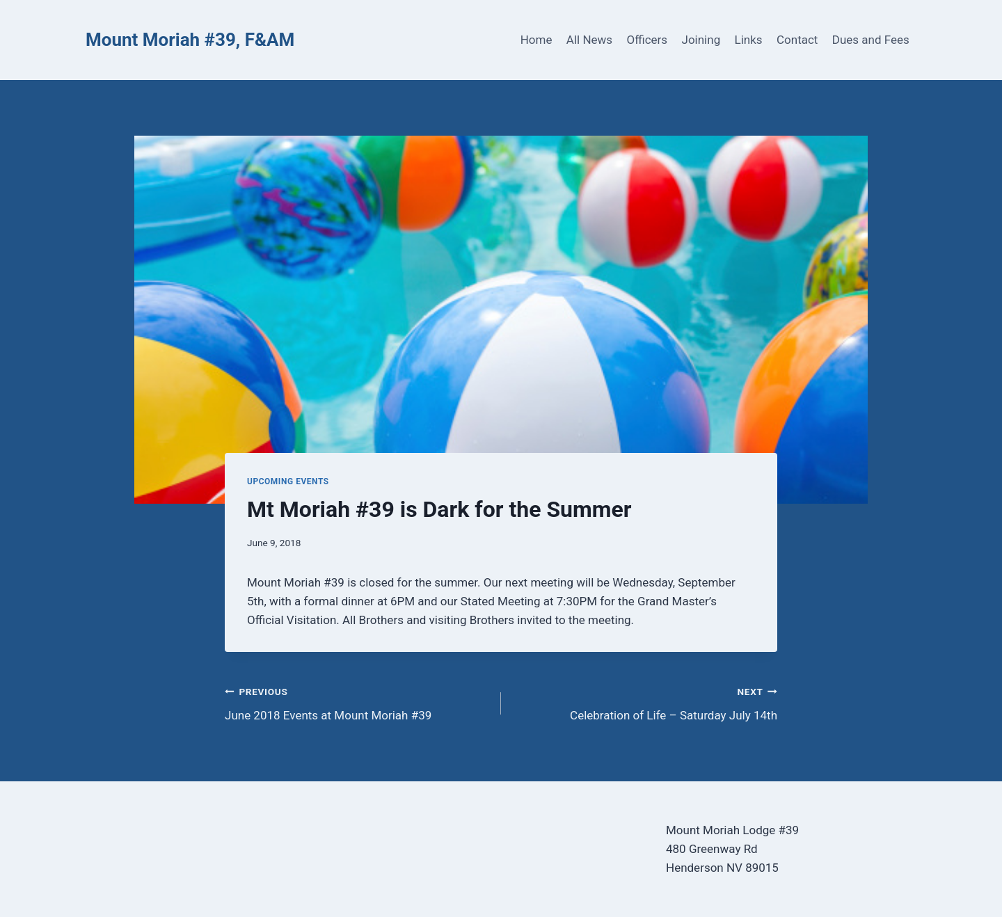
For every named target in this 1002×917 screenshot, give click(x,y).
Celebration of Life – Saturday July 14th (645, 702)
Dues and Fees (870, 40)
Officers (646, 40)
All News (589, 40)
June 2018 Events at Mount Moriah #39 (357, 702)
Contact (797, 40)
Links (749, 40)
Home (536, 40)
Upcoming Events (288, 481)
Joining (701, 40)
